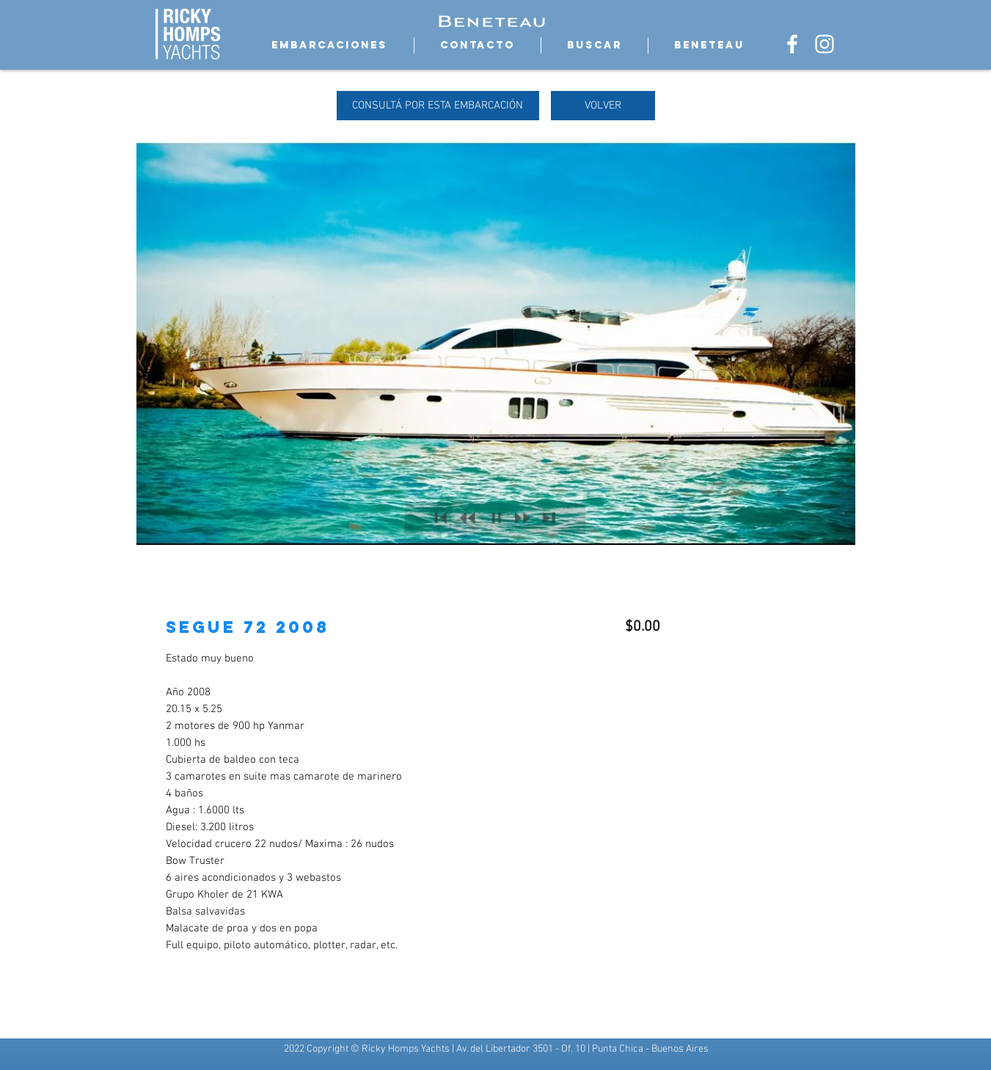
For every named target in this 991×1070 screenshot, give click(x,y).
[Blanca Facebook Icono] (792, 44)
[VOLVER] (603, 105)
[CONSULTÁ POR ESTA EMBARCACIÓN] (438, 105)
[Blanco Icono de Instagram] (824, 44)
